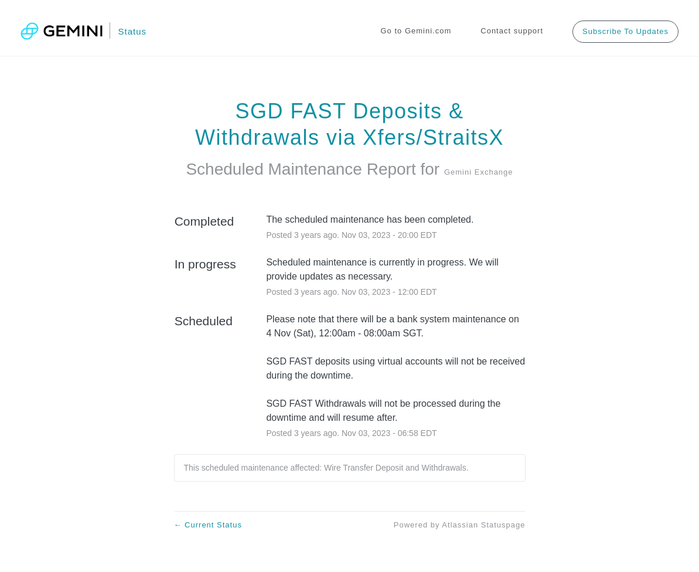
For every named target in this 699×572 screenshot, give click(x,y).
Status (132, 31)
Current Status (208, 524)
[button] (625, 31)
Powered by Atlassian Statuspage (460, 524)
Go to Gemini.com (416, 30)
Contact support (511, 30)
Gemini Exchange (478, 172)
